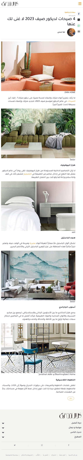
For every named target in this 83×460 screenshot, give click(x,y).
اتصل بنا (45, 455)
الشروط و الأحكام (27, 455)
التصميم (27, 174)
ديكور (70, 398)
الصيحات (71, 101)
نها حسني (61, 32)
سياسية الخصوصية (12, 455)
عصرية (33, 243)
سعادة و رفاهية (70, 12)
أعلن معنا (62, 455)
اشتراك (53, 455)
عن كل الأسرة (73, 455)
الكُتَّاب (38, 455)
